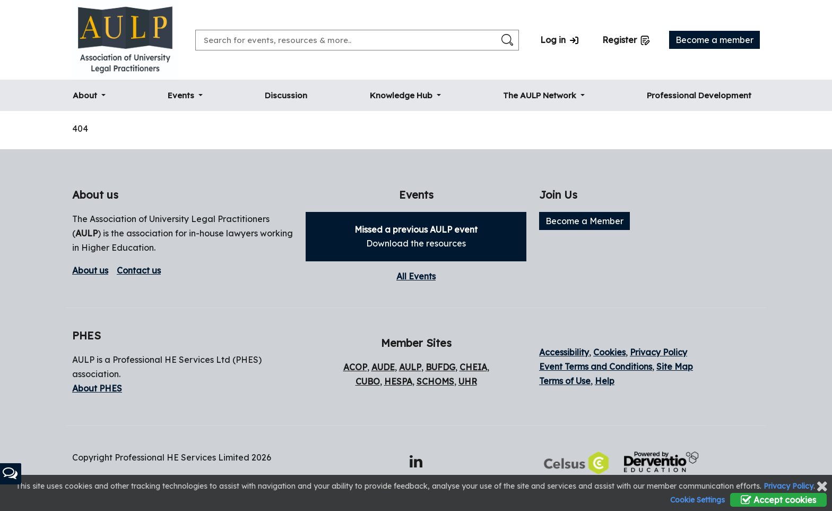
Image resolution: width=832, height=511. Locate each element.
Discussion (286, 95)
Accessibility (564, 352)
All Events (416, 276)
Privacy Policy (658, 352)
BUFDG (440, 367)
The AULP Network (540, 95)
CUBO (368, 381)
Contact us (139, 270)
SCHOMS (435, 381)
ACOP (355, 367)
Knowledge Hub (402, 95)
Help (604, 381)
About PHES (97, 388)
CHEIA (473, 367)
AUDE (383, 367)
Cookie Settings (697, 500)
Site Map (674, 366)
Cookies (609, 352)
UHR (467, 381)
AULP (86, 233)
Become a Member (584, 221)
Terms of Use (565, 381)
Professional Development (699, 95)
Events (182, 95)
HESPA (398, 381)
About (86, 95)
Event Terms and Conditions (595, 366)
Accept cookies (778, 500)
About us (90, 270)
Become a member (714, 40)
